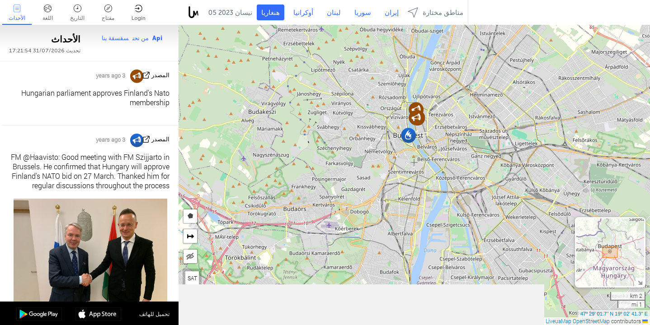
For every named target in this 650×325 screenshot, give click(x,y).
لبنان (334, 13)
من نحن (140, 38)
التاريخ (77, 13)
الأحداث (17, 13)
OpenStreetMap (591, 321)
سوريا (362, 13)
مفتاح (108, 13)
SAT (192, 278)
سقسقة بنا (115, 38)
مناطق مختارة (435, 12)
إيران (392, 13)
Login (139, 13)
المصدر (160, 75)
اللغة (47, 13)
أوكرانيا (303, 13)
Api (157, 38)
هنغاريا (270, 13)
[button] (408, 135)
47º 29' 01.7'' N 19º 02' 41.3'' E (614, 313)
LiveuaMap (558, 321)
